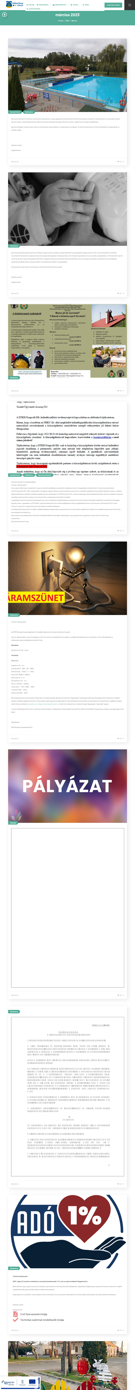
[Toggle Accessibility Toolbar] (4, 14)
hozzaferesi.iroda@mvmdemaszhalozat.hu (43, 704)
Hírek (87, 5)
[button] (113, 5)
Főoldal (31, 5)
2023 (67, 21)
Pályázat (13, 823)
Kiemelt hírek (15, 112)
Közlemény (29, 112)
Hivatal (77, 5)
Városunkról (45, 5)
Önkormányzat (61, 5)
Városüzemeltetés (44, 475)
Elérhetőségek (34, 9)
